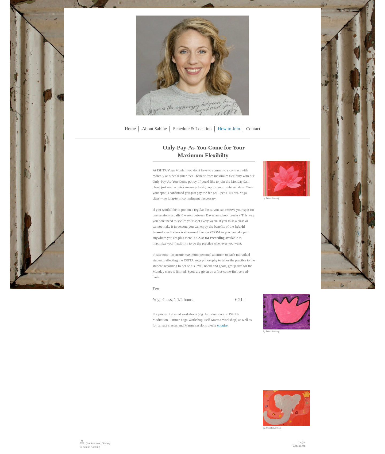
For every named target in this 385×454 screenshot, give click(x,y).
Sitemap (106, 443)
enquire (222, 325)
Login (302, 442)
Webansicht (299, 445)
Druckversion (90, 443)
